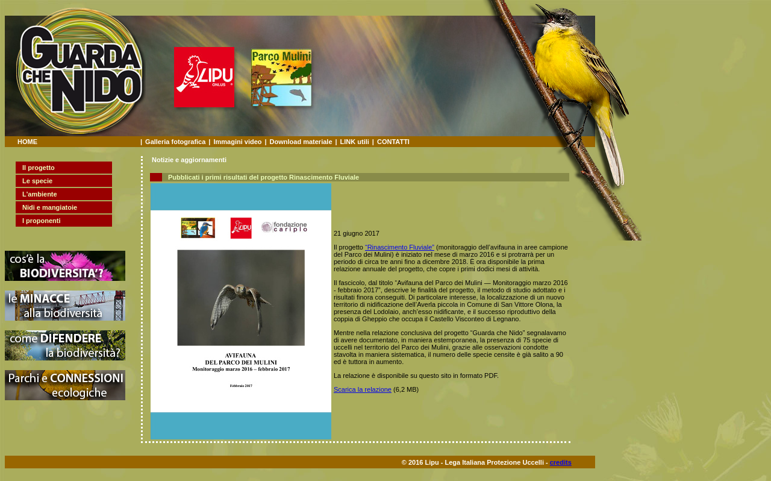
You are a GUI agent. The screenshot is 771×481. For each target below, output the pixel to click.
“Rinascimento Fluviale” (399, 247)
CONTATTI (393, 141)
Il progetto (38, 167)
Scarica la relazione (363, 389)
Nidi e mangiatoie (49, 207)
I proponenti (41, 220)
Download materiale (301, 141)
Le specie (37, 180)
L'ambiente (39, 194)
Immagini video (237, 141)
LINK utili (354, 141)
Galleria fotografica (175, 141)
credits (561, 462)
